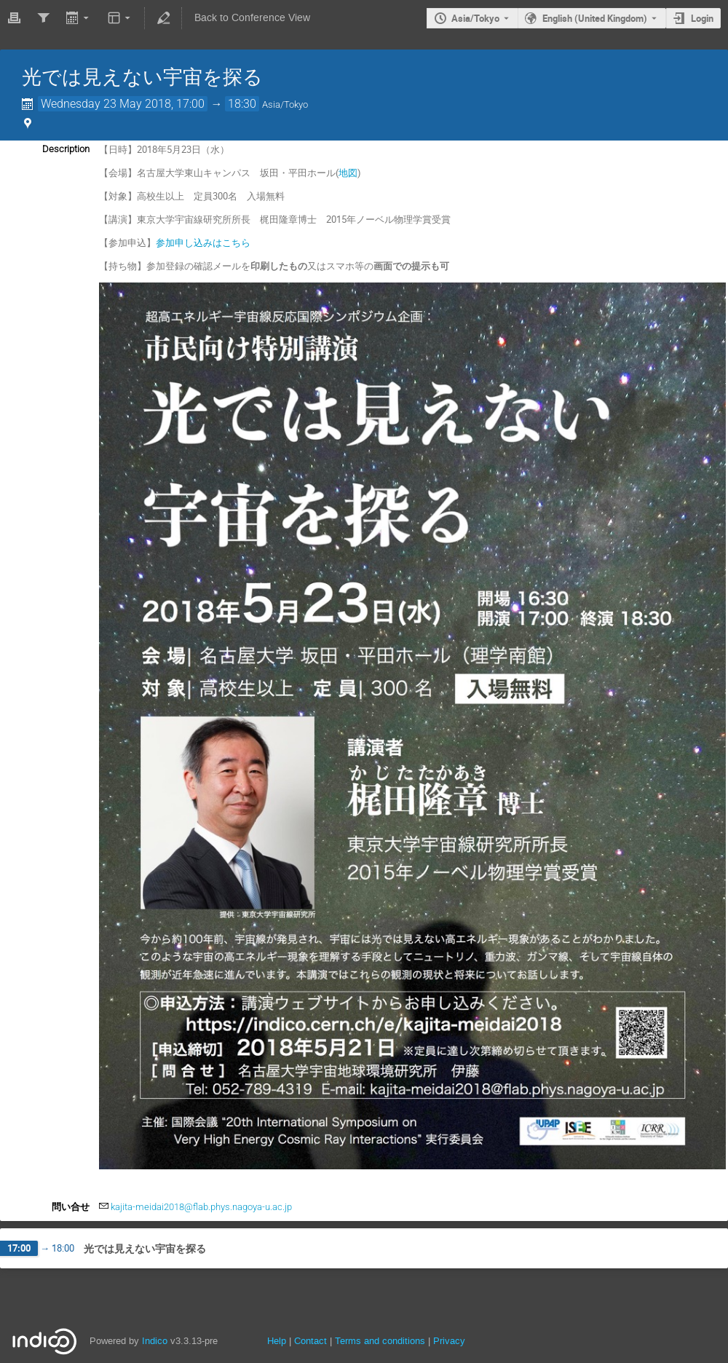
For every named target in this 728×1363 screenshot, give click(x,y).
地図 (348, 172)
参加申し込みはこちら (203, 242)
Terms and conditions (380, 1341)
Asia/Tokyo (475, 18)
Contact (310, 1341)
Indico (154, 1341)
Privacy (449, 1341)
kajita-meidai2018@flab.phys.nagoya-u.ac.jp (201, 1206)
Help (276, 1341)
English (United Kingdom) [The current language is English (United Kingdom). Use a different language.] (594, 18)
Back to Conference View (252, 18)
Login (702, 18)
